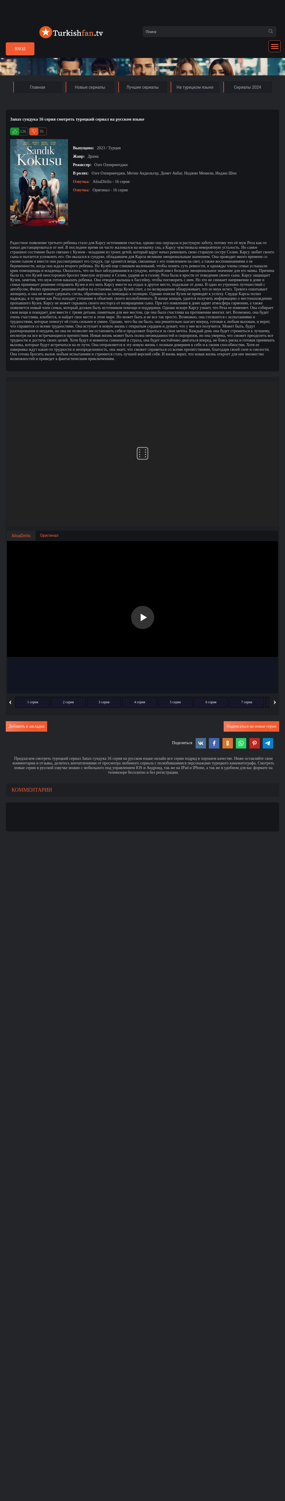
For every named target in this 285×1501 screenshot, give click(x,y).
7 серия (246, 702)
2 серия (68, 702)
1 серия (32, 702)
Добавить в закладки (26, 726)
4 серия (139, 702)
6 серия (210, 702)
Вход (20, 49)
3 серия (104, 702)
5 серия (175, 702)
